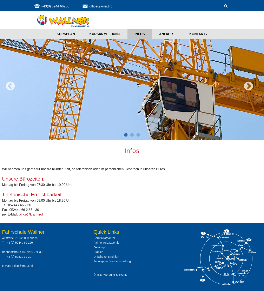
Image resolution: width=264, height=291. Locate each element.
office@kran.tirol (101, 6)
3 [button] (138, 135)
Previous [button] (10, 86)
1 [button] (126, 135)
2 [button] (132, 135)
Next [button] (248, 86)
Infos (140, 34)
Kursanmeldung (105, 34)
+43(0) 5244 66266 (55, 6)
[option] (132, 83)
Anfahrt (167, 34)
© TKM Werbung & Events (110, 274)
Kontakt (198, 34)
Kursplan (66, 34)
